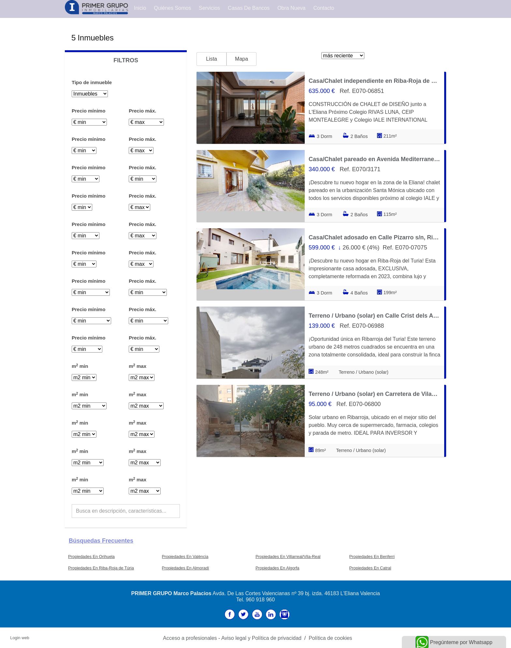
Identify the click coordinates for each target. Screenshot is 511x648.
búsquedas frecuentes (101, 540)
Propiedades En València (185, 556)
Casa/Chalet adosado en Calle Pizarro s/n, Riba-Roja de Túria (374, 237)
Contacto (323, 8)
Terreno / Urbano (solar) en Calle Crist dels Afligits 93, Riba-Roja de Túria (374, 315)
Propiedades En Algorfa (277, 567)
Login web (19, 637)
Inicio (140, 8)
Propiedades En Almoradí (185, 567)
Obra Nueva (291, 8)
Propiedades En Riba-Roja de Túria (101, 567)
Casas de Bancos (249, 8)
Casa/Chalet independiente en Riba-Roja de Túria (374, 81)
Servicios (209, 8)
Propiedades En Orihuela (91, 556)
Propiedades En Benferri (372, 556)
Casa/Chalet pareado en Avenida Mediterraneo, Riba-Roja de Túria (374, 159)
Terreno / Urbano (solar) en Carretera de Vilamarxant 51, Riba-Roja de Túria (374, 394)
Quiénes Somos (172, 8)
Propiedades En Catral (370, 567)
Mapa (241, 59)
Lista (211, 59)
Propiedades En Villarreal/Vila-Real (288, 556)
